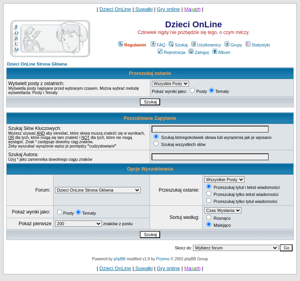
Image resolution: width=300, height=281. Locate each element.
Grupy (233, 45)
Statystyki (258, 45)
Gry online (168, 9)
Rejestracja (171, 52)
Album (221, 52)
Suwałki (143, 9)
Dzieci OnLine (115, 9)
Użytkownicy (206, 45)
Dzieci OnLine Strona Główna (37, 64)
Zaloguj (199, 52)
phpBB (119, 259)
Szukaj (178, 45)
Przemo (163, 259)
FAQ (158, 45)
